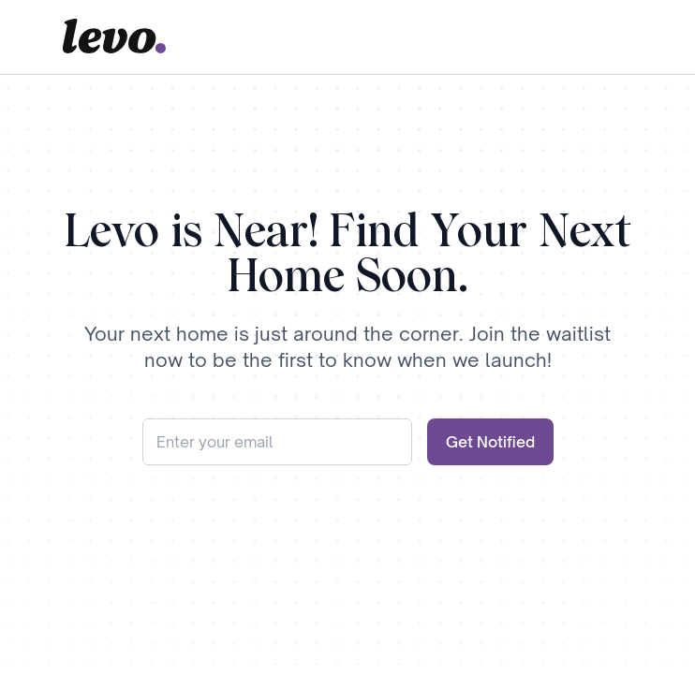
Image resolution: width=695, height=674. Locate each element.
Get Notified (490, 441)
